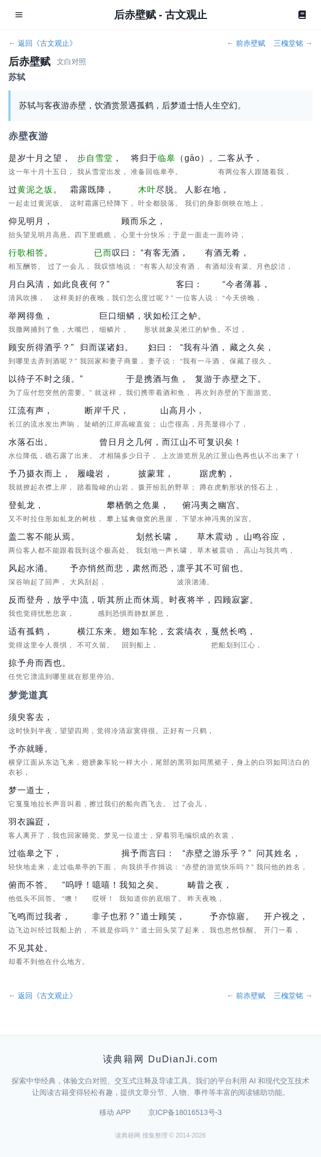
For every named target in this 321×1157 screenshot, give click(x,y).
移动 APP (115, 1112)
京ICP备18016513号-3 (185, 1112)
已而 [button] (103, 252)
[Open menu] (18, 14)
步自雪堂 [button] (95, 158)
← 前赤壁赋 (245, 43)
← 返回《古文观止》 (42, 43)
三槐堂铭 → (293, 43)
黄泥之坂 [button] (35, 189)
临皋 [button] (166, 158)
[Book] (302, 14)
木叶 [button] (147, 189)
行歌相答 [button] (26, 252)
